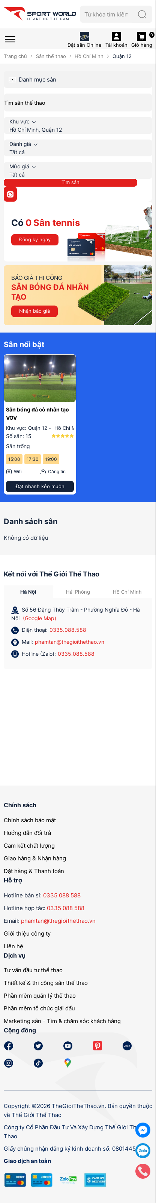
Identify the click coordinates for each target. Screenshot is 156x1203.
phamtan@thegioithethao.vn (69, 642)
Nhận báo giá (34, 311)
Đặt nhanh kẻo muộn (40, 486)
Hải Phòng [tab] (78, 592)
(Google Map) (39, 618)
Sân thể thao (51, 56)
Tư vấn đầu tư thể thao (33, 970)
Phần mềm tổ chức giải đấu (39, 1008)
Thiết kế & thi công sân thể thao (46, 982)
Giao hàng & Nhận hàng (35, 858)
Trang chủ (15, 56)
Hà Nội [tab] (28, 592)
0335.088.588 (68, 630)
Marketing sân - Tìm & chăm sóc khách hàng (62, 1021)
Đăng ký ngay (35, 239)
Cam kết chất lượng (29, 845)
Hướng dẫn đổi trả (27, 832)
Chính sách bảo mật (30, 820)
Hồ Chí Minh (89, 56)
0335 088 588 (62, 895)
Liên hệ (13, 946)
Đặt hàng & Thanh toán (34, 871)
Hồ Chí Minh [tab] (127, 592)
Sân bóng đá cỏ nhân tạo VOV (37, 413)
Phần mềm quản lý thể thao (40, 995)
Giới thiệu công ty (27, 933)
